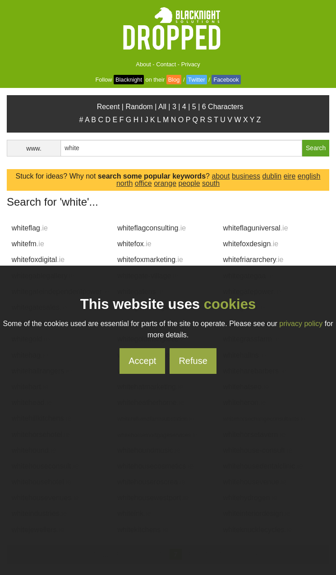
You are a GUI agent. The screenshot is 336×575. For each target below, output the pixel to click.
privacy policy (300, 323)
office (143, 183)
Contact (166, 64)
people (189, 183)
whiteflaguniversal (255, 228)
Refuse (193, 361)
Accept (142, 361)
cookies (230, 304)
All (162, 106)
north (124, 183)
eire (290, 176)
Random (138, 106)
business (246, 176)
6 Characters (223, 106)
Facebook (226, 79)
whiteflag (30, 228)
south (211, 183)
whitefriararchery (253, 259)
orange (165, 183)
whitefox (134, 244)
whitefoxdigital (38, 259)
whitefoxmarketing (150, 259)
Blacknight (128, 79)
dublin (271, 176)
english (309, 176)
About (143, 64)
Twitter (196, 79)
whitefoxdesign (250, 244)
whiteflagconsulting (151, 228)
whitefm (28, 244)
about (221, 176)
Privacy (190, 64)
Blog (174, 79)
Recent (108, 106)
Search (316, 148)
